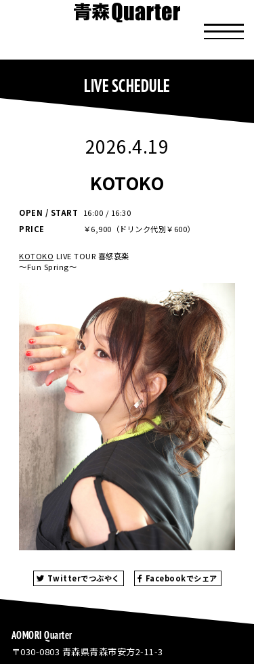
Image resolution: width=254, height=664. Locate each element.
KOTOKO (36, 255)
